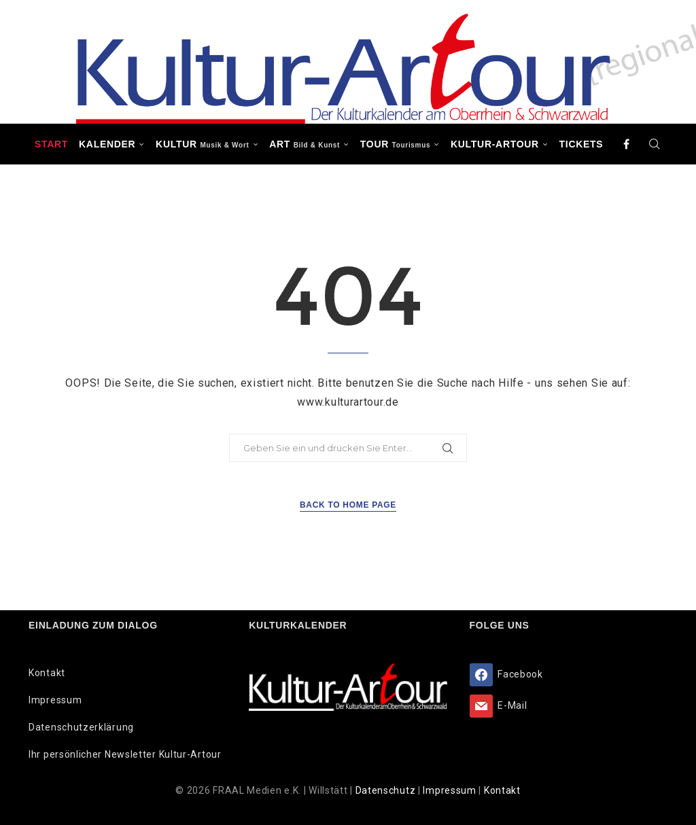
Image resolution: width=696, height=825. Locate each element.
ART (304, 144)
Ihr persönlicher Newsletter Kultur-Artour (125, 754)
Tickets (581, 144)
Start (51, 144)
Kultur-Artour (495, 144)
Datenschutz (386, 790)
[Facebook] (626, 144)
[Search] (654, 144)
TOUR (395, 144)
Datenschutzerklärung (81, 727)
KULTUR (202, 144)
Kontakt (47, 672)
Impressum (55, 700)
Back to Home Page (348, 505)
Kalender (107, 144)
